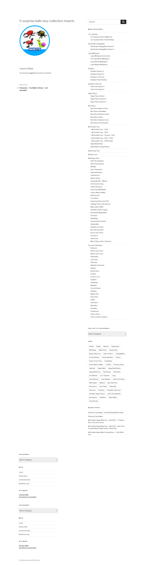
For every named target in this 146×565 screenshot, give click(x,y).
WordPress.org (24, 483)
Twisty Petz (94, 238)
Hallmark (92, 368)
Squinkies (103, 397)
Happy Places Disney (97, 96)
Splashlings (94, 218)
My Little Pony (112, 383)
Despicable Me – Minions (98, 181)
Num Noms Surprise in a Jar (99, 120)
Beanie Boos (94, 271)
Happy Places (92, 93)
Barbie (98, 346)
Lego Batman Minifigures (99, 62)
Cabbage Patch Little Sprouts (100, 204)
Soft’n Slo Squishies (97, 161)
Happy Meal (101, 368)
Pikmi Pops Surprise (97, 164)
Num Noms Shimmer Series (99, 114)
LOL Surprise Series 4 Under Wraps (102, 40)
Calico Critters (95, 314)
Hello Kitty (116, 372)
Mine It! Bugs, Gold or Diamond (100, 241)
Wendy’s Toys (92, 154)
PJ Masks (93, 291)
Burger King (113, 350)
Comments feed (24, 480)
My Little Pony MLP (97, 230)
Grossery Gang (119, 364)
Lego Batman (93, 379)
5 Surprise (93, 215)
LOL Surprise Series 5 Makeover (101, 37)
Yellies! (92, 300)
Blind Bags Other (93, 158)
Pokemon (93, 248)
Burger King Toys (94, 151)
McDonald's (93, 383)
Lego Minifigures (94, 53)
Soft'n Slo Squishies (114, 394)
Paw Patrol (94, 302)
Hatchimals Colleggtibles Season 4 (102, 49)
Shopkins (91, 68)
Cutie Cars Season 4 (97, 86)
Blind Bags (92, 350)
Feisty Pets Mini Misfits (98, 189)
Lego (114, 375)
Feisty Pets (94, 297)
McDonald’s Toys (93, 127)
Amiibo (91, 346)
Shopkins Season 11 (97, 71)
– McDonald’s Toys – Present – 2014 (102, 135)
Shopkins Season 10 (97, 74)
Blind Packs (103, 350)
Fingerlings (94, 282)
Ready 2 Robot (95, 178)
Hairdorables (94, 224)
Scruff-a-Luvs (95, 277)
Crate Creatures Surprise (98, 317)
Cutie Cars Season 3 (97, 89)
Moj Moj (93, 166)
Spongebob (93, 397)
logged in (32, 73)
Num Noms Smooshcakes (99, 123)
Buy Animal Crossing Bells (27, 497)
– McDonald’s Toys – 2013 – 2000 (101, 138)
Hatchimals (94, 256)
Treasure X (94, 235)
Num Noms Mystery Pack (99, 108)
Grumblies (93, 308)
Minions (102, 383)
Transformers (95, 175)
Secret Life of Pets (96, 233)
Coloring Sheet (94, 357)
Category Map (23, 494)
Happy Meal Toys (94, 372)
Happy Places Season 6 (98, 99)
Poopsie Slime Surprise (98, 221)
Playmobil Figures (96, 172)
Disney (118, 357)
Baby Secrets (95, 195)
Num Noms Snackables (98, 111)
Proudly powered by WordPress (29, 560)
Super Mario (113, 397)
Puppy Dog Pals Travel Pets (99, 201)
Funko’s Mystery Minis (97, 192)
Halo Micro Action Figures (99, 210)
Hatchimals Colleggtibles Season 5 (102, 46)
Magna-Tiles (94, 294)
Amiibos (93, 268)
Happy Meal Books (96, 144)
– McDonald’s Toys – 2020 (99, 129)
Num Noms (92, 106)
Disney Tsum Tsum (96, 251)
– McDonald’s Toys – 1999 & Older (101, 141)
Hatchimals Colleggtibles (96, 44)
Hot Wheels (93, 375)
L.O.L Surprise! (93, 34)
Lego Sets (94, 259)
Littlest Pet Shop (96, 187)
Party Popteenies (96, 169)
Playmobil (93, 262)
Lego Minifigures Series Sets (100, 56)
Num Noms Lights (96, 117)
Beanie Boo (115, 346)
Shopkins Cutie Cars (95, 84)
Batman (106, 346)
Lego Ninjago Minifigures (98, 64)
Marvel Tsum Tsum (96, 254)
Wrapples (93, 285)
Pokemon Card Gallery (95, 416)
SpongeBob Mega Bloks (98, 212)
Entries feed (23, 476)
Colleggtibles (120, 354)
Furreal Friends (95, 288)
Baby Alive (93, 305)
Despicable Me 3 (107, 357)
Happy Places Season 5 (98, 102)
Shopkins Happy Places (97, 394)
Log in (21, 472)
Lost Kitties (94, 198)
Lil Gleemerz (94, 311)
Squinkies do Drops (96, 227)
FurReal (93, 274)
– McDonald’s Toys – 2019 (99, 132)
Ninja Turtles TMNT (96, 207)
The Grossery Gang (96, 184)
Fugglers (93, 279)
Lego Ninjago (105, 379)
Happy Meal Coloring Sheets (100, 147)
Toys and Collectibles (95, 245)
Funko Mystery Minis (96, 364)
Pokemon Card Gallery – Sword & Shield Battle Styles (105, 412)
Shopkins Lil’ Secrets (97, 77)
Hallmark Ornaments (97, 265)
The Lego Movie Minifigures (100, 59)
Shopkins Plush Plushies (98, 80)
